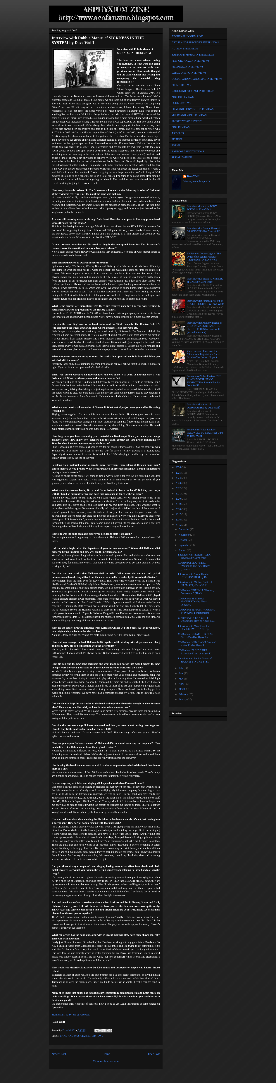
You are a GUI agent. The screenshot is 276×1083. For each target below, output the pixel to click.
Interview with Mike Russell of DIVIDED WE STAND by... (194, 628)
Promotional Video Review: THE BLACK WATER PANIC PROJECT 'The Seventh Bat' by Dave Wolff (204, 381)
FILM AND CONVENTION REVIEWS (193, 109)
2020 (179, 498)
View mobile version (106, 1061)
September (184, 545)
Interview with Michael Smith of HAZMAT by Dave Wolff (195, 584)
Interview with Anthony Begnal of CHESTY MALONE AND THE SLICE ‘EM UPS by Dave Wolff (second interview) (204, 327)
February (184, 694)
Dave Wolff (193, 176)
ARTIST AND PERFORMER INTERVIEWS (195, 42)
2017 (179, 514)
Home (106, 1054)
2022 (179, 488)
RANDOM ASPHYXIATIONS (188, 151)
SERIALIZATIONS (182, 157)
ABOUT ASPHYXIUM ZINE (187, 36)
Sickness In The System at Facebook (70, 1014)
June (181, 673)
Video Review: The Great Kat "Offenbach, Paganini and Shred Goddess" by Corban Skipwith (203, 354)
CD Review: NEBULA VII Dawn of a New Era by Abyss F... (197, 644)
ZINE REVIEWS (181, 127)
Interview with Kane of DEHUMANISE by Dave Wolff (203, 406)
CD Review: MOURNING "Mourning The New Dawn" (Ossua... (194, 565)
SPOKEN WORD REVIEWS (187, 121)
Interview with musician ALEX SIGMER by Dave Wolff (194, 556)
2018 (179, 509)
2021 (179, 493)
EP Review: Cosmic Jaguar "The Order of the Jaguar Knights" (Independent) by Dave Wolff (204, 256)
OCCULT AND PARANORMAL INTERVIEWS (197, 78)
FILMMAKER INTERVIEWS (187, 66)
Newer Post (59, 1054)
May (181, 678)
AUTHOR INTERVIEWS (185, 48)
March (182, 689)
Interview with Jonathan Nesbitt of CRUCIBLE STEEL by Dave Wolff (205, 302)
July (181, 668)
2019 (179, 504)
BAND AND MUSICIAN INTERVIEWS (81, 1035)
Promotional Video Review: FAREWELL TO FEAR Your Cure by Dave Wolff (205, 432)
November (184, 534)
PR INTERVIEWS (181, 85)
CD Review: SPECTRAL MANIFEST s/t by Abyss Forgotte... (192, 601)
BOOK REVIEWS (181, 103)
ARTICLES (178, 133)
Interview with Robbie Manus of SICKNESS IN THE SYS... (195, 660)
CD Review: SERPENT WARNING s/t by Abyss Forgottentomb (196, 611)
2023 (179, 483)
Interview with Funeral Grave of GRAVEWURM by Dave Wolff (203, 230)
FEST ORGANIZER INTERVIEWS (190, 60)
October (183, 540)
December (184, 529)
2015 (179, 525)
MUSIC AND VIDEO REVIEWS (189, 115)
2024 (179, 478)
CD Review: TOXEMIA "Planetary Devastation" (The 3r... (196, 592)
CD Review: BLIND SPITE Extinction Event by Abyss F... (195, 652)
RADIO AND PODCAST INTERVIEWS (193, 91)
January (183, 699)
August (183, 550)
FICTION (177, 139)
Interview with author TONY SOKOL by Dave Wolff (202, 208)
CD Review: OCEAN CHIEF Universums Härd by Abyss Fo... (196, 619)
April (182, 683)
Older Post (153, 1054)
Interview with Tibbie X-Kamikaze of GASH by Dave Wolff (205, 280)
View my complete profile (197, 181)
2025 (179, 472)
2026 (179, 467)
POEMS (176, 145)
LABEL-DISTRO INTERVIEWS (189, 72)
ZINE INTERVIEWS (183, 97)
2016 (179, 519)
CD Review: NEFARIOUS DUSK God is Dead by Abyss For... (195, 636)
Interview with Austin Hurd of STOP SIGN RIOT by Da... (193, 576)
